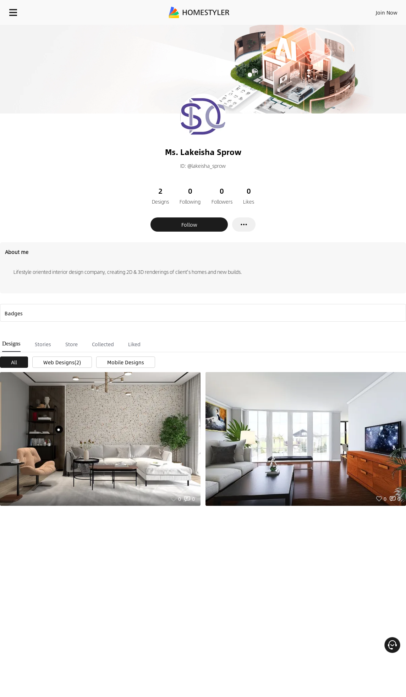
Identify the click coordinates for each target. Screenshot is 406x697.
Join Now (386, 12)
